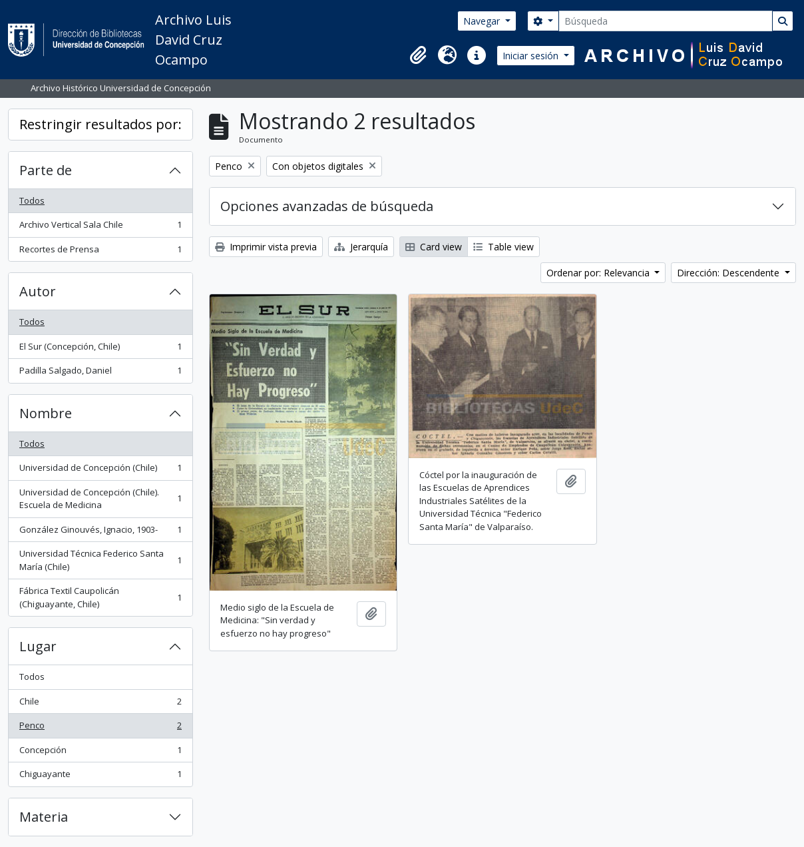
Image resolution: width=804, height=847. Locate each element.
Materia (43, 817)
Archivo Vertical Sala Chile (100, 227)
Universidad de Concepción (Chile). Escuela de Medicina (100, 498)
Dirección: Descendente (729, 272)
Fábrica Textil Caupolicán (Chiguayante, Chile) (100, 597)
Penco (100, 728)
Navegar (482, 21)
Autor (37, 291)
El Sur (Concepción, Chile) (100, 349)
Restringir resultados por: (100, 124)
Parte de (45, 170)
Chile (100, 704)
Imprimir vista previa (266, 246)
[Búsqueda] (665, 21)
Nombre (45, 413)
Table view (503, 246)
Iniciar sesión (531, 55)
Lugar (38, 646)
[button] (418, 55)
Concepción (100, 753)
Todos (32, 200)
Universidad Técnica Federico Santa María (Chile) (100, 560)
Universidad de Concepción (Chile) (100, 470)
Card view (433, 246)
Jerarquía (361, 246)
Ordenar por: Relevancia (599, 272)
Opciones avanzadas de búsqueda (326, 206)
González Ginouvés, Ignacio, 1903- (100, 532)
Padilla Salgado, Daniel (100, 373)
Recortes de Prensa (100, 252)
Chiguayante (100, 777)
